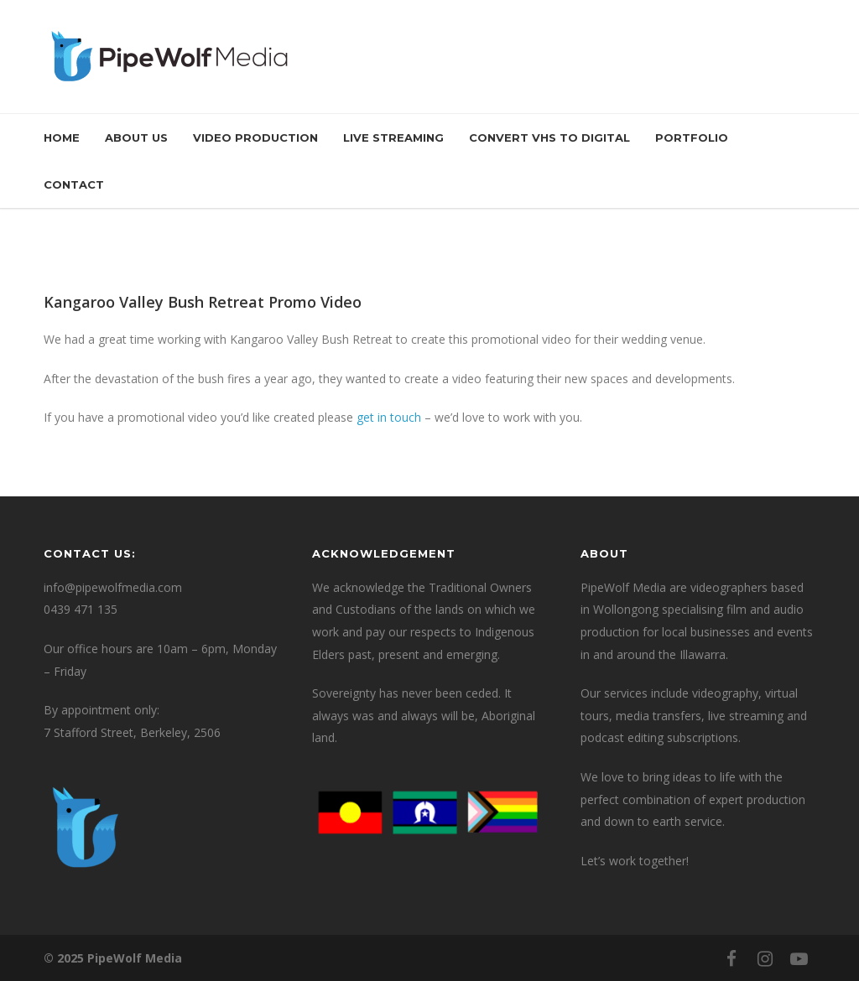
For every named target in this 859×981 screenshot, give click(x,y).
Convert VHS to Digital (549, 137)
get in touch (389, 417)
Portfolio (691, 137)
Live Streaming (393, 137)
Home (62, 137)
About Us (136, 137)
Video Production (255, 137)
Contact (74, 184)
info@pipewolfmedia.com (113, 587)
